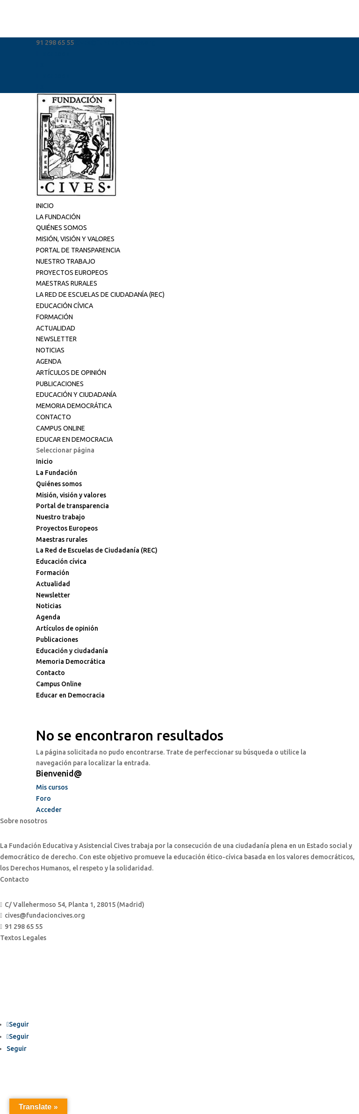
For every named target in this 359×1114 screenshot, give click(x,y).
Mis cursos (52, 787)
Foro (43, 798)
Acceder (49, 809)
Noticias (50, 350)
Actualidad (55, 328)
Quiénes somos (61, 227)
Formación (54, 317)
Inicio (45, 205)
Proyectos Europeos (72, 272)
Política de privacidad (33, 981)
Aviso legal (17, 963)
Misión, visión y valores (75, 239)
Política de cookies (29, 998)
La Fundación (58, 217)
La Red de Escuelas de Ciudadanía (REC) (100, 294)
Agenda (48, 361)
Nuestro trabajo (65, 261)
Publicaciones (60, 384)
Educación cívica (64, 305)
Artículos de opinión (71, 372)
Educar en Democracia (74, 439)
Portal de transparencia (78, 250)
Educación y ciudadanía (76, 394)
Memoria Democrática (74, 406)
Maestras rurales (66, 283)
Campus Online (60, 428)
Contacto (53, 417)
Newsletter (56, 339)
